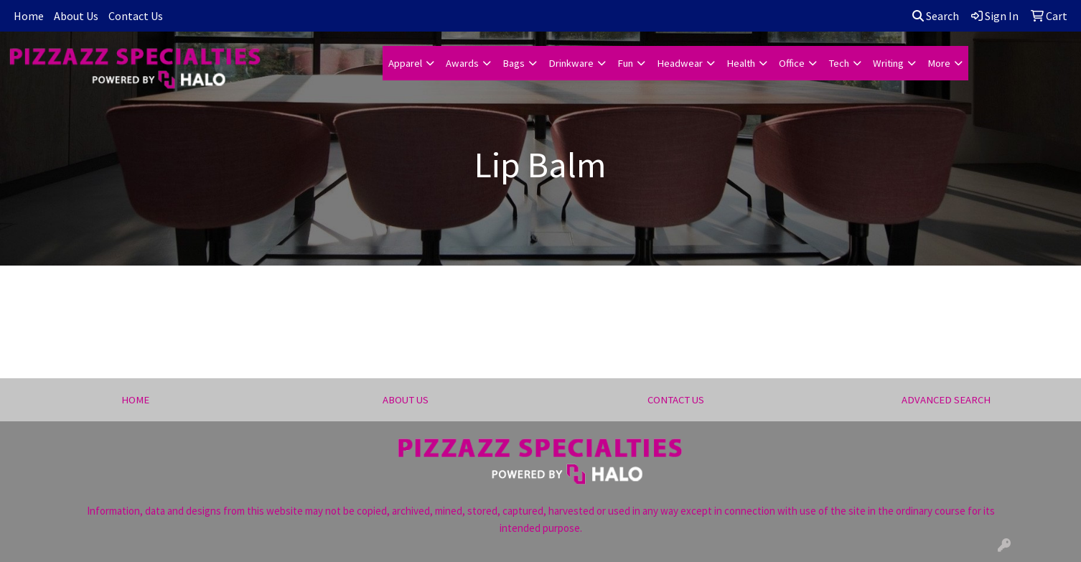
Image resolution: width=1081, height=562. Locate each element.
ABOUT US (406, 399)
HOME (135, 399)
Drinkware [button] (571, 63)
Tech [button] (838, 63)
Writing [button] (888, 63)
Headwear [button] (680, 63)
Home (29, 16)
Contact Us (135, 16)
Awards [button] (462, 63)
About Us (76, 16)
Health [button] (740, 63)
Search (935, 16)
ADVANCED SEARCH (946, 399)
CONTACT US (675, 399)
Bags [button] (513, 63)
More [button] (938, 63)
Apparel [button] (405, 63)
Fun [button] (625, 63)
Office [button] (792, 63)
